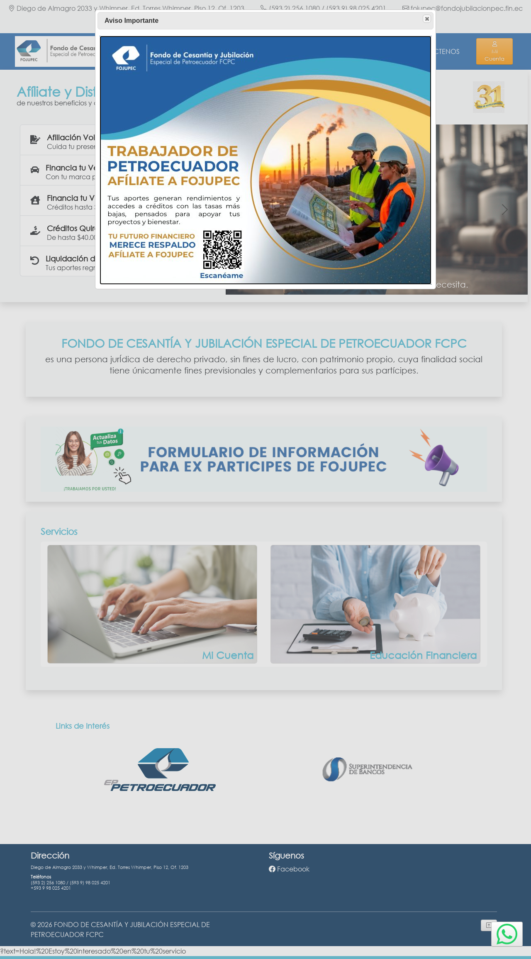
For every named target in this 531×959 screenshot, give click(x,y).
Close (426, 18)
